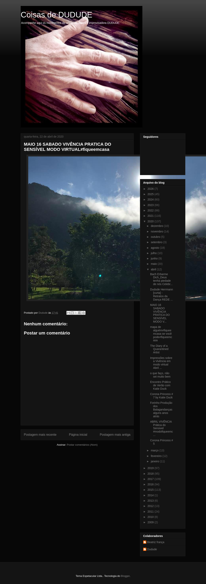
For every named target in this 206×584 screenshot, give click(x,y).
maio (154, 263)
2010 (151, 516)
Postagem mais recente (40, 434)
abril (154, 269)
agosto (155, 247)
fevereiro (156, 456)
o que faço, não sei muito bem (160, 375)
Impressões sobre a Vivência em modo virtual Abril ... (161, 362)
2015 (151, 489)
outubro (156, 236)
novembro (157, 231)
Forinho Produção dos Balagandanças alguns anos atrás (161, 409)
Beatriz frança (155, 542)
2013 (151, 500)
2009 (151, 522)
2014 (151, 495)
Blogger (125, 575)
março (155, 450)
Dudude (152, 549)
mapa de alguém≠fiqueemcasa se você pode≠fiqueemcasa (161, 333)
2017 (151, 479)
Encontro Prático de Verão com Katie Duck (160, 385)
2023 (151, 205)
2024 (151, 199)
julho (154, 253)
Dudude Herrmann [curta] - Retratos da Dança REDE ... (161, 294)
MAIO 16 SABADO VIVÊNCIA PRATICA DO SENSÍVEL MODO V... (160, 313)
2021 (151, 215)
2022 (151, 210)
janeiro (155, 461)
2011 (151, 511)
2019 (151, 468)
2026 (151, 188)
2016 (151, 484)
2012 (151, 506)
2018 (151, 473)
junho (154, 258)
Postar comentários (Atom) (82, 444)
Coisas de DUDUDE (56, 14)
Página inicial (78, 434)
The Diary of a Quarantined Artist (159, 349)
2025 (151, 194)
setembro (157, 242)
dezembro (157, 225)
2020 (151, 221)
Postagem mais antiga (115, 434)
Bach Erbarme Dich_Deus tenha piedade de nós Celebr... (161, 279)
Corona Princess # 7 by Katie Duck (161, 395)
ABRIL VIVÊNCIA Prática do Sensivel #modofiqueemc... (161, 428)
